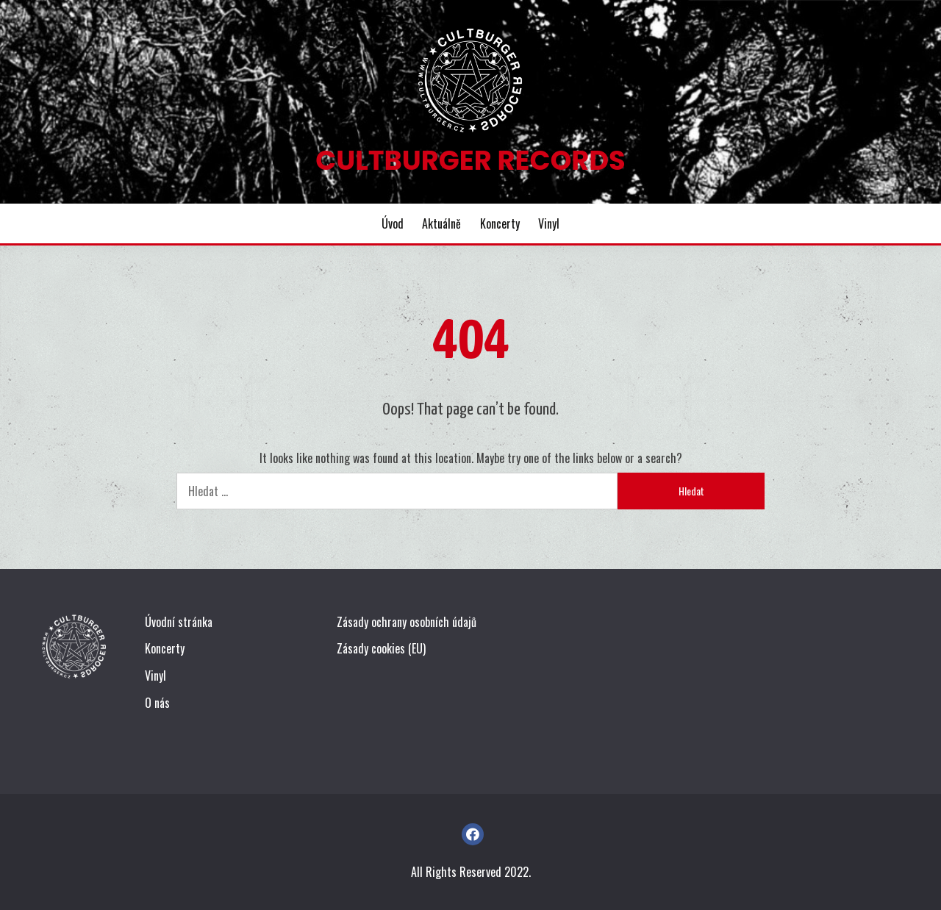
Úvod (393, 223)
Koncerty (500, 223)
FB (473, 834)
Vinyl (548, 223)
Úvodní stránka (178, 622)
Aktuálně (441, 223)
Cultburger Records (470, 160)
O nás (157, 703)
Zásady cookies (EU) (381, 648)
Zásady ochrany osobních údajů (406, 622)
